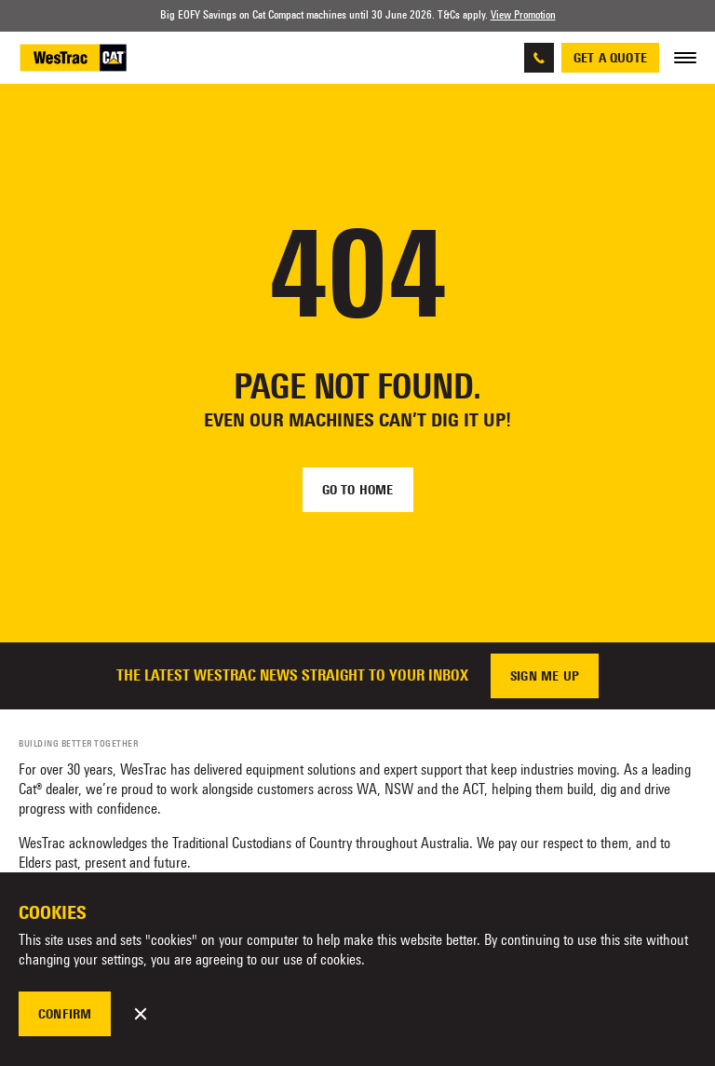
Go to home (358, 489)
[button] (140, 1014)
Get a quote (610, 57)
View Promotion (523, 14)
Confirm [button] (64, 1013)
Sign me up (544, 675)
